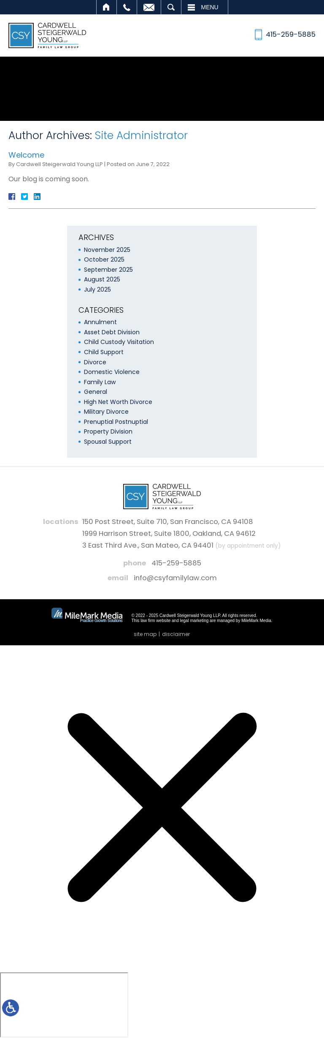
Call (127, 7)
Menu (210, 7)
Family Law (100, 382)
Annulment (100, 322)
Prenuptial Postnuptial (116, 422)
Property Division (108, 431)
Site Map (145, 634)
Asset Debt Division (112, 332)
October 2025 (104, 259)
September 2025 (108, 269)
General (95, 392)
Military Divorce (106, 411)
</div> (64, 1004)
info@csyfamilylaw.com (175, 578)
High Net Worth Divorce (118, 402)
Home (106, 7)
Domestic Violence (112, 372)
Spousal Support (108, 441)
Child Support (104, 352)
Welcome (26, 155)
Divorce (95, 362)
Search (171, 7)
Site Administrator (141, 135)
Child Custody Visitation (119, 342)
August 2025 (102, 279)
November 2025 (107, 250)
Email (149, 7)
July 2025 (97, 289)
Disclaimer (176, 634)
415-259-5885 (176, 563)
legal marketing (194, 620)
